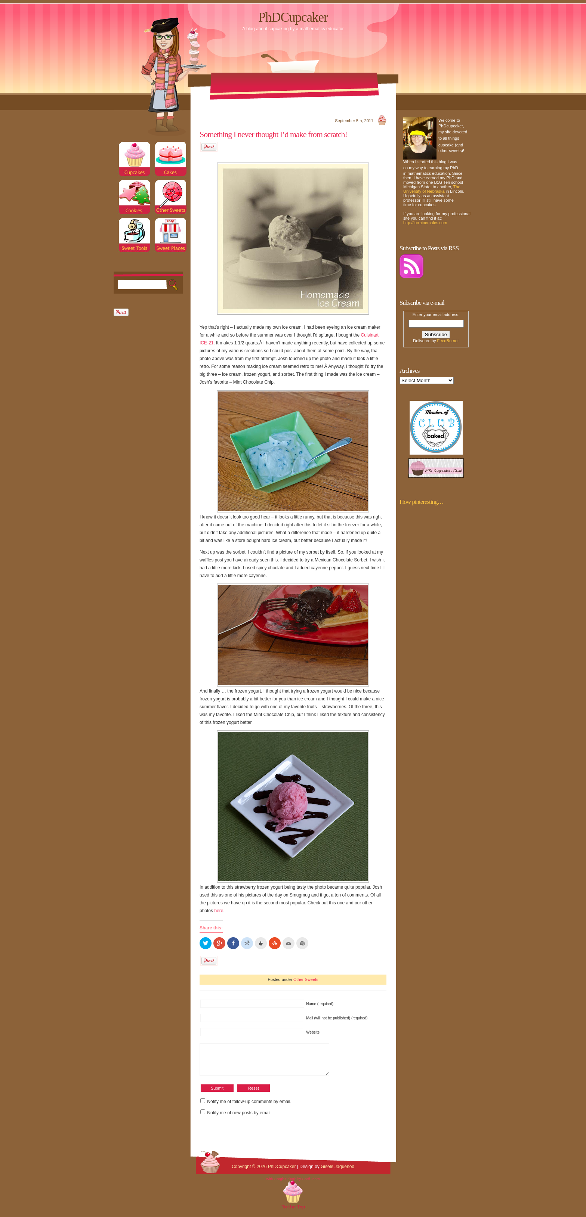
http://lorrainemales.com (425, 222)
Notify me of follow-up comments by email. (249, 1107)
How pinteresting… (422, 501)
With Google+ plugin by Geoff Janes (293, 1184)
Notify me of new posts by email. (239, 1118)
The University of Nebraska (431, 189)
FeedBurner (448, 340)
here (218, 910)
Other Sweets (305, 979)
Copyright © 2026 (250, 1172)
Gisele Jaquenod (337, 1172)
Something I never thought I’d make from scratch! (273, 134)
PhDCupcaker (292, 17)
